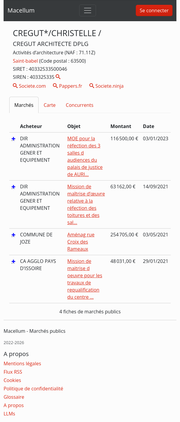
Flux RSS (13, 372)
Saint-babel (26, 61)
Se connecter (154, 10)
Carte (50, 105)
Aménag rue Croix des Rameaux (80, 241)
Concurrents (79, 105)
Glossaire (14, 397)
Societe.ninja (106, 86)
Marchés (23, 105)
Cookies (12, 380)
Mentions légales (22, 363)
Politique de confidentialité (33, 388)
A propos (14, 405)
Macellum (21, 10)
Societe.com (29, 86)
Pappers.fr (67, 86)
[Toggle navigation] (87, 10)
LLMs (9, 413)
